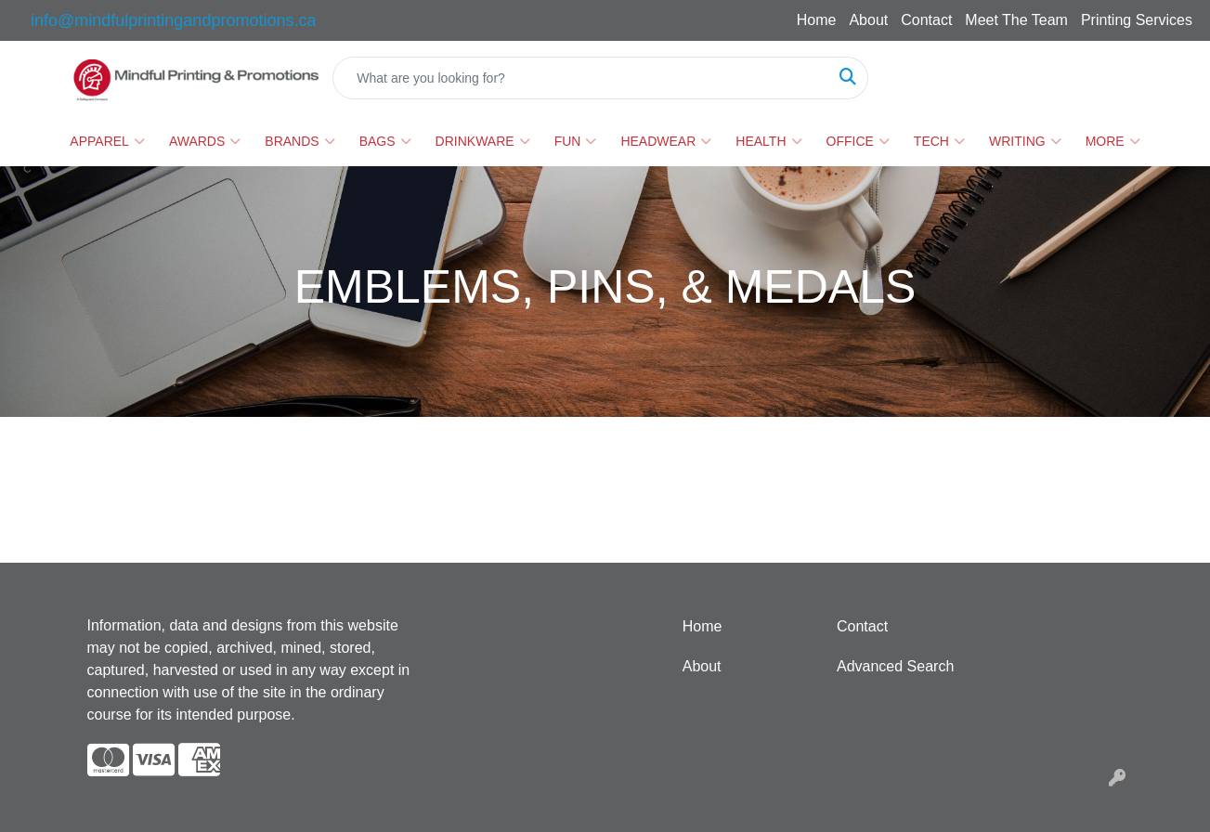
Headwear (665, 141)
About (868, 20)
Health (768, 141)
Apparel (107, 141)
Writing (1025, 141)
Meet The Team (1016, 20)
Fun (575, 141)
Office (858, 141)
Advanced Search (895, 666)
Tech (939, 141)
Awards (205, 141)
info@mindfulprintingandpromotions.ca (173, 20)
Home (817, 20)
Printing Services (1136, 20)
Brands (299, 141)
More (1113, 141)
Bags (385, 141)
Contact (926, 20)
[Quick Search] (580, 78)
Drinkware (483, 141)
